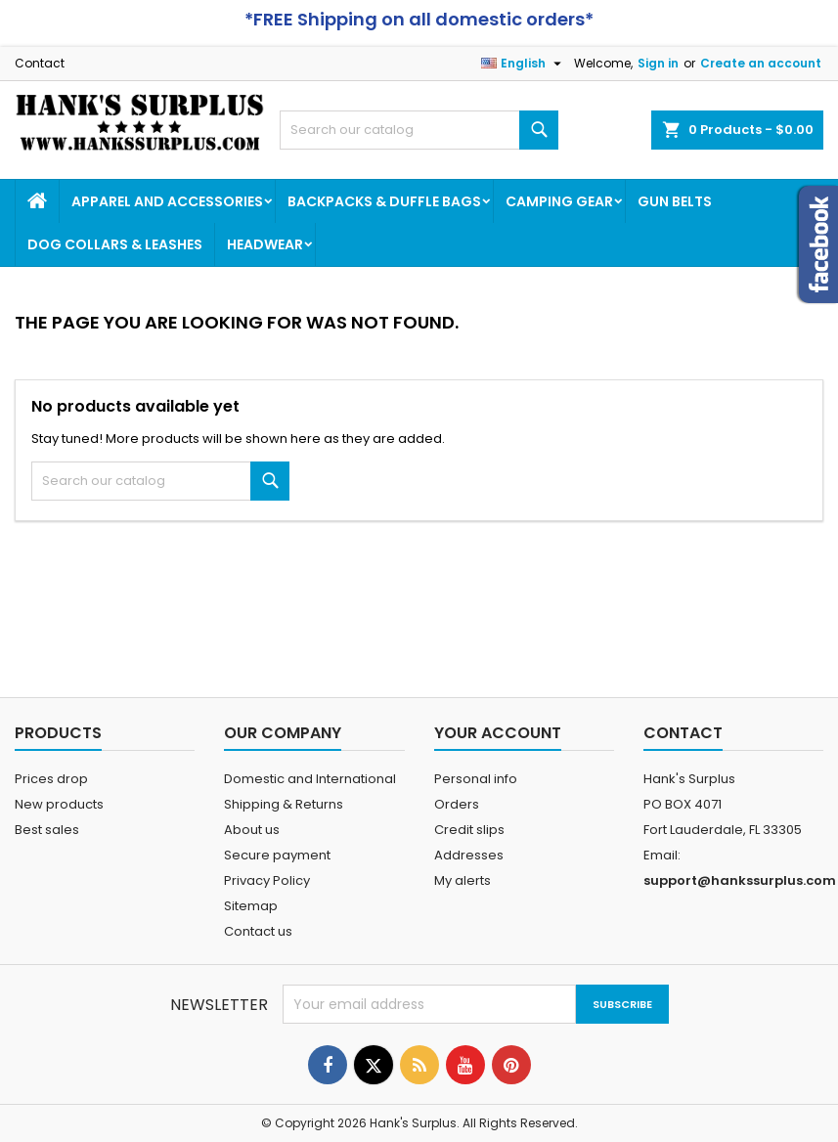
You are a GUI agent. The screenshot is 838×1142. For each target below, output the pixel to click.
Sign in (658, 63)
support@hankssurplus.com (739, 880)
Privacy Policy (267, 880)
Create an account (760, 63)
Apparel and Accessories (167, 201)
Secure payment (277, 855)
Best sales (47, 829)
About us (252, 829)
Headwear (265, 244)
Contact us (258, 931)
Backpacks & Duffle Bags (384, 201)
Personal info (475, 778)
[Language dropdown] (523, 63)
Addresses (469, 855)
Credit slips (469, 829)
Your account (497, 733)
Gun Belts (675, 201)
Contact (40, 63)
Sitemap (251, 906)
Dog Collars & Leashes (114, 244)
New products (59, 804)
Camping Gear (559, 201)
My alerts (462, 880)
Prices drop (51, 778)
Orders (456, 804)
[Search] (419, 130)
